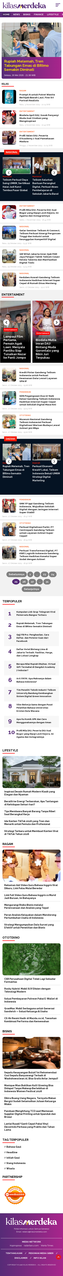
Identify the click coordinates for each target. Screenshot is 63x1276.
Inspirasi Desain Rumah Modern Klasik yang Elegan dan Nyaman (29, 793)
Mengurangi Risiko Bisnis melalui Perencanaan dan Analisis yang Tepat (26, 906)
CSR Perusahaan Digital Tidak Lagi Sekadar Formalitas (30, 980)
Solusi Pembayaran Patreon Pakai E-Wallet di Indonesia (31, 1000)
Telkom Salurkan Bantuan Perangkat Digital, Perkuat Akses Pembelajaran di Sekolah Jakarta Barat (45, 187)
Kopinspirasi (16, 1245)
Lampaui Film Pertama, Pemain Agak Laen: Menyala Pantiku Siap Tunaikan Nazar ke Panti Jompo (14, 347)
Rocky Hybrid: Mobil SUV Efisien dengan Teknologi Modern (27, 990)
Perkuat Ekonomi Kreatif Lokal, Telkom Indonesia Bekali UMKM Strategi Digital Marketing (46, 473)
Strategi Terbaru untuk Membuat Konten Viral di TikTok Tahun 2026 (31, 832)
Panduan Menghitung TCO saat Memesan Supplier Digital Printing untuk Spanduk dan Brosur (30, 1114)
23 (44, 574)
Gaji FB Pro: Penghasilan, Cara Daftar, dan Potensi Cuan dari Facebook (32, 638)
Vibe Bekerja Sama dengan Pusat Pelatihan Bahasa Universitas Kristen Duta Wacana (34, 707)
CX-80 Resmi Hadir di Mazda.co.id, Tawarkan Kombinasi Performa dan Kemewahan (30, 1020)
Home (6, 14)
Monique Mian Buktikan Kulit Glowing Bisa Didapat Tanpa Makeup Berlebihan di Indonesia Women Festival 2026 (28, 1088)
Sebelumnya (17, 574)
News (16, 14)
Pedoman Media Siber (41, 1253)
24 (52, 574)
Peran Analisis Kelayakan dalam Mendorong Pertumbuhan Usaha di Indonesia (30, 916)
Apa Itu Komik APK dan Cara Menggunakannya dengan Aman (33, 721)
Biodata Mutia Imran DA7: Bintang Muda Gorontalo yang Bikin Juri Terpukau (47, 348)
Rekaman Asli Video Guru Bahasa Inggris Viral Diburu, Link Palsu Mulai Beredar (31, 886)
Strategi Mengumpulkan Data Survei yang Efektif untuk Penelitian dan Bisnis (29, 926)
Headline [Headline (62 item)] (11, 1152)
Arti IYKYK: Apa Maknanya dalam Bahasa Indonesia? (33, 680)
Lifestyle (53, 14)
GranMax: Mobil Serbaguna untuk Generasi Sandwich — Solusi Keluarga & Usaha (29, 1010)
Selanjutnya (31, 589)
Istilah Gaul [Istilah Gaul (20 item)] (13, 1157)
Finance (38, 14)
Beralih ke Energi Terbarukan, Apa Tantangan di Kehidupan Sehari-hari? (31, 803)
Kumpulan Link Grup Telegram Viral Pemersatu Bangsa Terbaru (35, 613)
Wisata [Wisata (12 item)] (10, 1168)
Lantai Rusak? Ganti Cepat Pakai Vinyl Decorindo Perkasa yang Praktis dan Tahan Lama (29, 1126)
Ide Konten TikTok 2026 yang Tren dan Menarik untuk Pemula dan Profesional (27, 822)
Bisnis (26, 14)
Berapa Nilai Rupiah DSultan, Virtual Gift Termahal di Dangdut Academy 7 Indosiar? (35, 667)
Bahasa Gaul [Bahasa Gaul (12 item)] (13, 1147)
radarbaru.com (31, 1245)
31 (47, 581)
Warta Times (47, 1245)
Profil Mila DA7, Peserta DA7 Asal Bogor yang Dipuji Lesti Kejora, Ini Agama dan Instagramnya (35, 733)
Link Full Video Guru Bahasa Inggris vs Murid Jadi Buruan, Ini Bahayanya (30, 896)
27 (32, 581)
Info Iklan (40, 1258)
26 (24, 581)
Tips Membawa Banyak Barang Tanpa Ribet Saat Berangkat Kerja (29, 813)
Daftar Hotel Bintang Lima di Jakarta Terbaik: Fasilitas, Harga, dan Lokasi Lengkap (34, 652)
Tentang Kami (14, 1253)
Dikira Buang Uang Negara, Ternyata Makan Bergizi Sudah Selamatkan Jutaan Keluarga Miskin (30, 1101)
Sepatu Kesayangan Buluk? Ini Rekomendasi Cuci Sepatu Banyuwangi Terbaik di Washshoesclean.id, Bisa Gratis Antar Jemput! (31, 1075)
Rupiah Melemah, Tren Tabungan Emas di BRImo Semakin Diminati (26, 65)
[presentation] (9, 173)
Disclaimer (20, 1258)
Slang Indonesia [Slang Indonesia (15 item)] (15, 1163)
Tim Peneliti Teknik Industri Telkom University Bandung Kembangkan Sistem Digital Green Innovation (36, 693)
